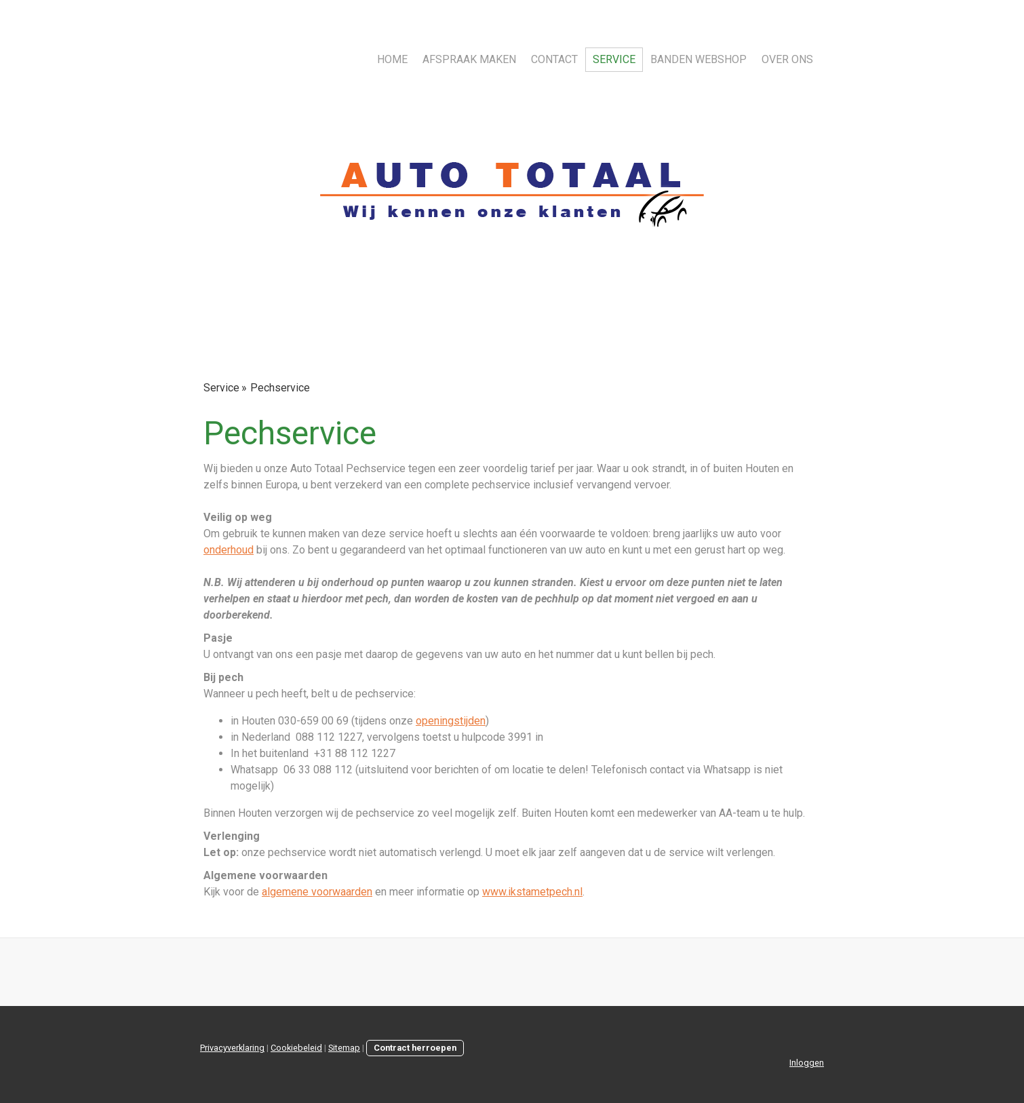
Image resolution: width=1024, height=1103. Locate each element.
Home (392, 59)
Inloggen (806, 1063)
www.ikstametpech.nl (532, 891)
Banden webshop (698, 59)
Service (614, 59)
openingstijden (451, 720)
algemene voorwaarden (317, 891)
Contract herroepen (415, 1048)
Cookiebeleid (296, 1048)
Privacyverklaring (232, 1048)
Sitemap (344, 1048)
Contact (554, 59)
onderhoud (228, 549)
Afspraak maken (469, 59)
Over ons (787, 59)
